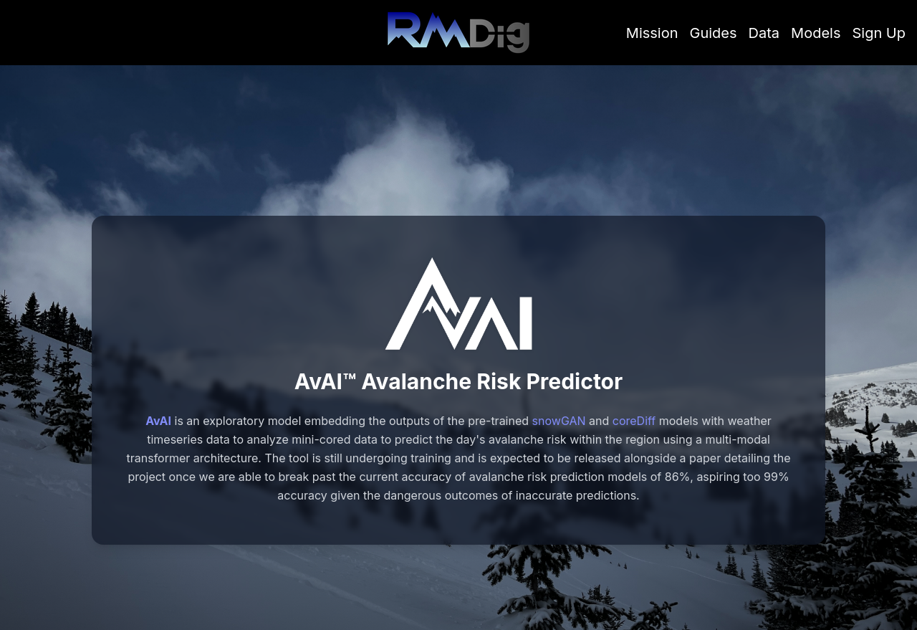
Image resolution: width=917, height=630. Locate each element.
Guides (713, 33)
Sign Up (879, 33)
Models (815, 33)
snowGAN (559, 421)
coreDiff (634, 421)
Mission (652, 33)
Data (764, 33)
